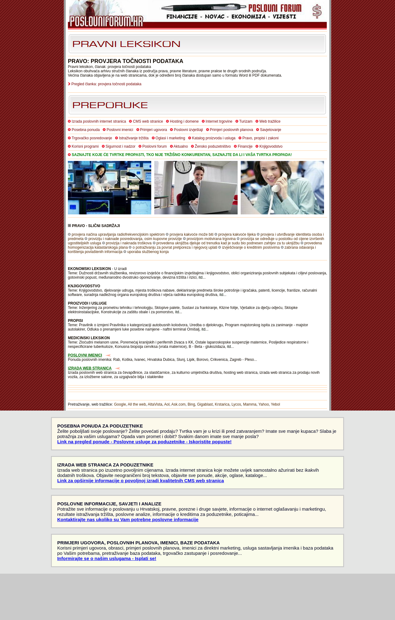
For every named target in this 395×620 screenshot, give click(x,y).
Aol (166, 404)
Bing (191, 404)
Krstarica (222, 404)
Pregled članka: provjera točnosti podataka (106, 84)
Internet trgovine (219, 121)
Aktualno (180, 146)
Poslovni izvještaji (188, 130)
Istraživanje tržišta (133, 138)
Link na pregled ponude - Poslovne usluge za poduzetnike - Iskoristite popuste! (144, 441)
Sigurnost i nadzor (120, 146)
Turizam (245, 121)
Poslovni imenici (119, 130)
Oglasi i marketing (170, 138)
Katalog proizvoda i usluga (213, 138)
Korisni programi (85, 146)
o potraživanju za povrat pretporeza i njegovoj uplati (175, 247)
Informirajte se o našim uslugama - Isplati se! (106, 558)
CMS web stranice (148, 121)
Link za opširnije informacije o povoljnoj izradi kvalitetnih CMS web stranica (140, 480)
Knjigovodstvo (271, 146)
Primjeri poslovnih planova (231, 130)
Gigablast (205, 404)
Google (120, 404)
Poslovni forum (154, 146)
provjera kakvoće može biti (192, 234)
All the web (137, 404)
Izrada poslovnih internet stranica (99, 121)
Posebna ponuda (86, 130)
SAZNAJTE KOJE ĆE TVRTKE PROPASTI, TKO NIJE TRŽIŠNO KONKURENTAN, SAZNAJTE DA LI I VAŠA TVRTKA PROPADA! (182, 155)
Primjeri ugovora (153, 130)
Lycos (236, 404)
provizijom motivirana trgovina (211, 239)
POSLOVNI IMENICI (85, 355)
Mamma (249, 404)
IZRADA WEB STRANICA (90, 368)
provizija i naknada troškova (129, 243)
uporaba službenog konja (147, 252)
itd (201, 277)
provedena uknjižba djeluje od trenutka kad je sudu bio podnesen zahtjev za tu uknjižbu (228, 243)
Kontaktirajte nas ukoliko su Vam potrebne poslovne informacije (127, 519)
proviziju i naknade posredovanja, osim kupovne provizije (135, 239)
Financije (245, 146)
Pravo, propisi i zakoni (260, 138)
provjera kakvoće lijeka (237, 234)
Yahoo (264, 404)
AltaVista (155, 404)
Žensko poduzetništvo (213, 146)
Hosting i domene (184, 121)
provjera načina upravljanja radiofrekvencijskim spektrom (118, 234)
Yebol (275, 404)
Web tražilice (269, 121)
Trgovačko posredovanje (92, 138)
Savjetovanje (270, 130)
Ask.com (178, 404)
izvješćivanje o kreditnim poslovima (251, 247)
